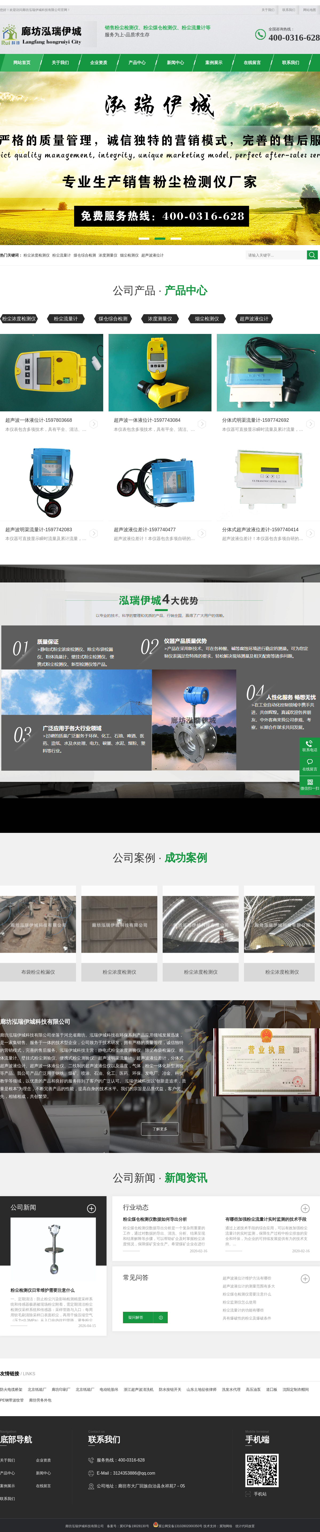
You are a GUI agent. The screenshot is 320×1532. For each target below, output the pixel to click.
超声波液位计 (152, 255)
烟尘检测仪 (129, 255)
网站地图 (309, 10)
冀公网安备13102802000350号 (177, 1526)
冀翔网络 (225, 1526)
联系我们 (288, 10)
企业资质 (98, 62)
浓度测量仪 (108, 255)
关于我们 (268, 10)
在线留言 (252, 62)
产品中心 (137, 62)
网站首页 (21, 62)
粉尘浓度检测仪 (36, 255)
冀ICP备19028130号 (134, 1526)
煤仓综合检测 (85, 255)
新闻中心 (175, 62)
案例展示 (213, 62)
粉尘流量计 (61, 255)
